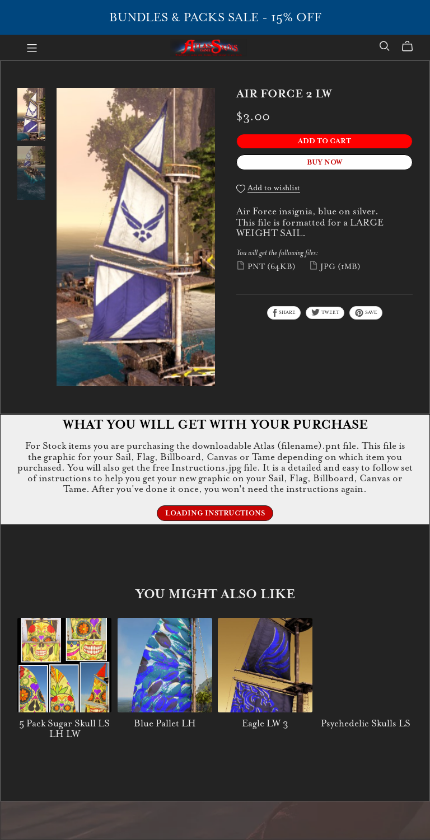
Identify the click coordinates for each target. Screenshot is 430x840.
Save (365, 313)
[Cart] (412, 46)
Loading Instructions (215, 513)
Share (284, 313)
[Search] (385, 46)
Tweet (325, 312)
